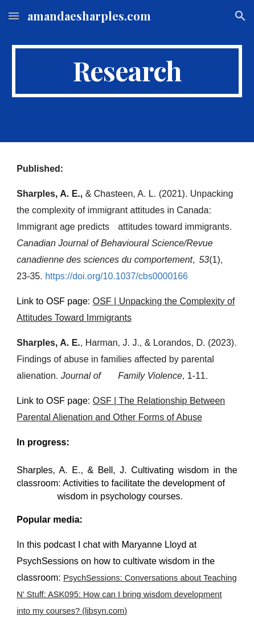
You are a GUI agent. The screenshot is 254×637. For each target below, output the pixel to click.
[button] (13, 15)
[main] (126, 71)
